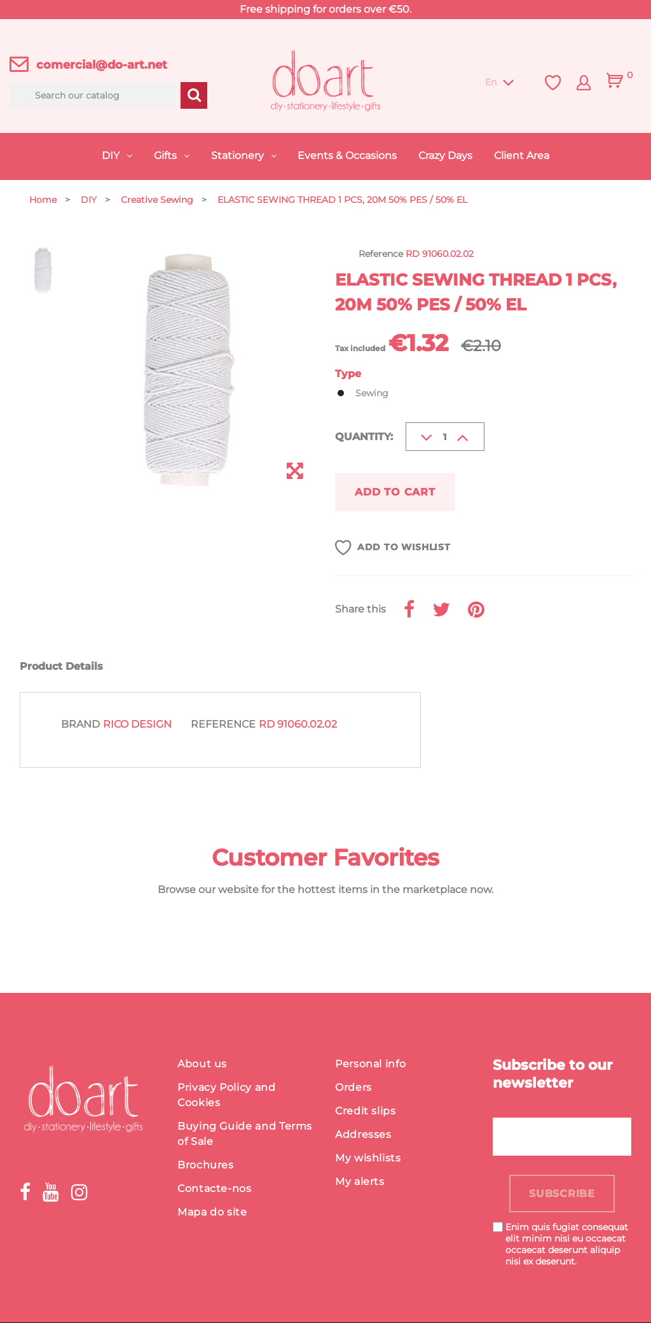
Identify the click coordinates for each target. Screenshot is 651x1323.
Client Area (521, 155)
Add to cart (395, 492)
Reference (223, 725)
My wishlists (368, 1158)
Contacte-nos (214, 1188)
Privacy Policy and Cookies (226, 1095)
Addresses (363, 1134)
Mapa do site (212, 1212)
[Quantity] (445, 436)
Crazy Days (445, 155)
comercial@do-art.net (101, 65)
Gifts (166, 155)
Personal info (370, 1064)
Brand (80, 725)
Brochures (205, 1165)
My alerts (360, 1181)
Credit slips (365, 1111)
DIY (112, 155)
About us (202, 1064)
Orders (353, 1087)
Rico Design (137, 725)
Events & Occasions (347, 155)
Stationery (238, 155)
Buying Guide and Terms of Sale (244, 1133)
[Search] (93, 95)
